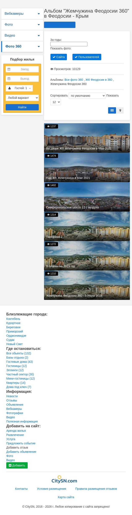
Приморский (14, 331)
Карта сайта (66, 497)
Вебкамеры (14, 14)
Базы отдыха (17, 357)
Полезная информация (22, 421)
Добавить (17, 465)
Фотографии (14, 413)
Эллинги (15, 370)
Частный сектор (20, 374)
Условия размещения (51, 488)
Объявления (14, 404)
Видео (10, 35)
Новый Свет (14, 344)
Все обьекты (18, 353)
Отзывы (11, 400)
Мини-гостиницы (20, 378)
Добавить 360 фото (60, 24)
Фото (9, 24)
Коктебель (13, 318)
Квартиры (16, 382)
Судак (10, 340)
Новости (12, 396)
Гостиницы (16, 366)
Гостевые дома (19, 361)
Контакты (21, 488)
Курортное (13, 323)
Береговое (13, 327)
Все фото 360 (74, 79)
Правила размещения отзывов (96, 488)
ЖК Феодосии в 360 (98, 79)
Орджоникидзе (16, 335)
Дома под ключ (18, 387)
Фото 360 (13, 46)
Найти (22, 107)
